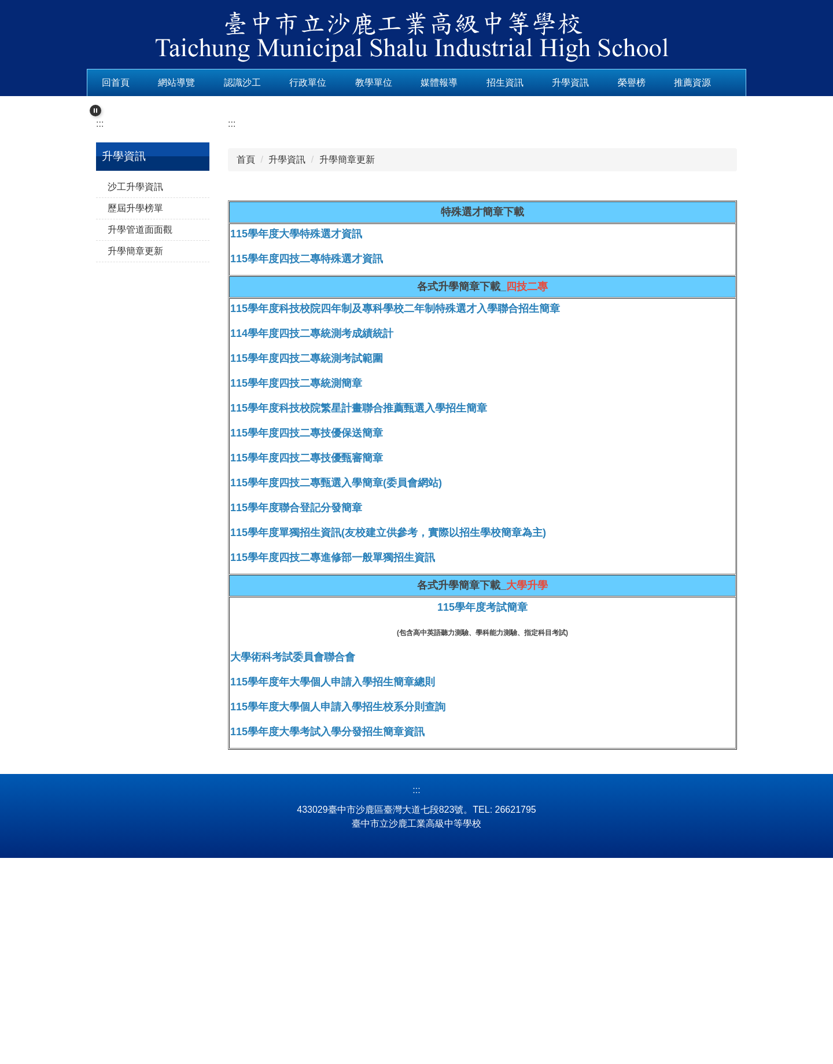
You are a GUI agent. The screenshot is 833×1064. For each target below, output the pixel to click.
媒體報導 (475, 82)
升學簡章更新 (135, 425)
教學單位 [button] (410, 82)
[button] (95, 125)
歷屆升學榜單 (135, 382)
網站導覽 (212, 82)
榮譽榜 (667, 82)
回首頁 (152, 82)
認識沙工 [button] (278, 82)
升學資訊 (606, 82)
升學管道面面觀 (140, 404)
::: (105, 82)
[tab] (374, 265)
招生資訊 (541, 82)
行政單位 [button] (344, 82)
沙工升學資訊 (135, 361)
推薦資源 (120, 103)
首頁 (246, 334)
